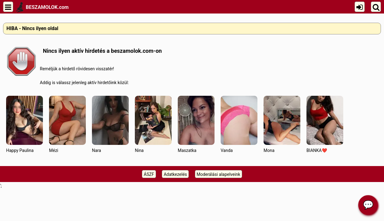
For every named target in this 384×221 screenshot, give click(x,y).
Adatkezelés (175, 174)
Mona (282, 124)
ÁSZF (149, 174)
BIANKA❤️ (324, 124)
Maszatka (196, 124)
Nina (153, 124)
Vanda (239, 124)
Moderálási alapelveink (218, 174)
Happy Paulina (24, 124)
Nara (110, 124)
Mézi (67, 124)
